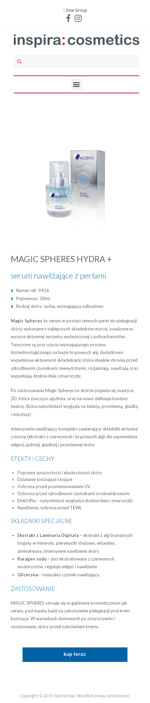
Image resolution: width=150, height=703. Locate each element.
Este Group (76, 10)
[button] (75, 654)
